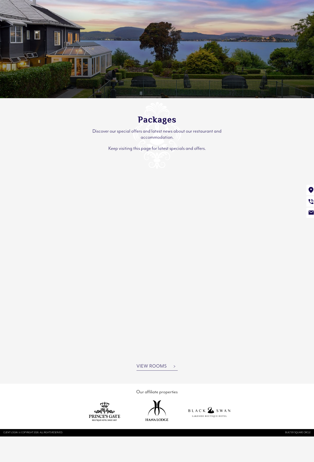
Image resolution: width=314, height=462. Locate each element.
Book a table (255, 14)
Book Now (294, 14)
